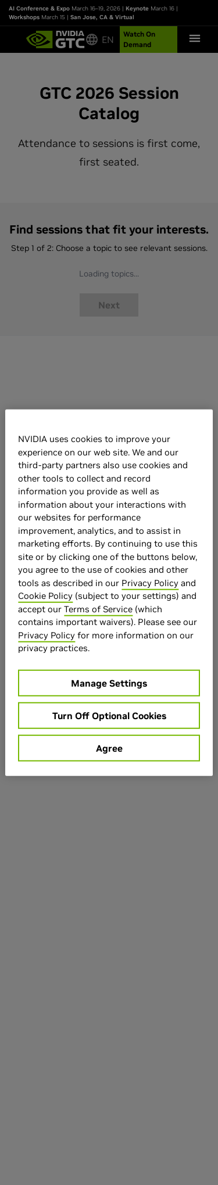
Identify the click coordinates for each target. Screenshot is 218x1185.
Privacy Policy (149, 582)
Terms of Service (98, 608)
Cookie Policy (45, 595)
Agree (109, 747)
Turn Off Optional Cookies (109, 715)
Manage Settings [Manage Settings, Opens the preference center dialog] (109, 682)
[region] (108, 593)
